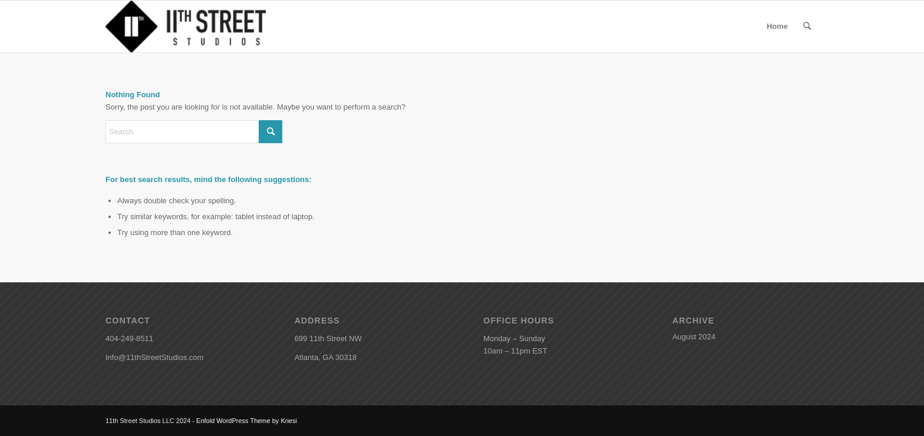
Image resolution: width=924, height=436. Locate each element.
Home (777, 26)
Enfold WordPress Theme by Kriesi (246, 420)
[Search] (807, 26)
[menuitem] (807, 26)
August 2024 (693, 336)
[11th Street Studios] (185, 26)
